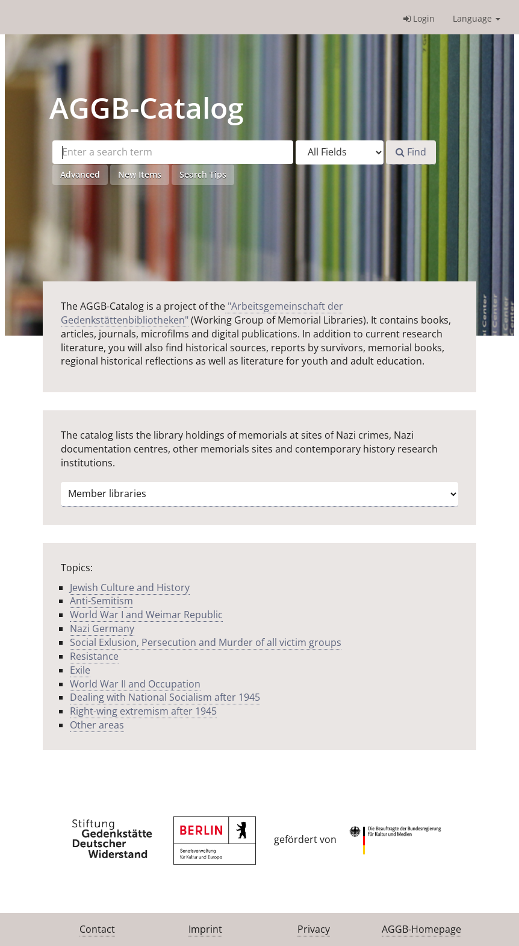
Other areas (97, 724)
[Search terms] (172, 152)
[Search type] (340, 152)
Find (411, 151)
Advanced (80, 174)
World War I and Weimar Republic (146, 614)
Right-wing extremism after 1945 (143, 711)
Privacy (313, 929)
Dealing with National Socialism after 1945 (165, 697)
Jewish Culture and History (130, 587)
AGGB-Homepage (421, 929)
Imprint (205, 929)
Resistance (94, 656)
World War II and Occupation (135, 684)
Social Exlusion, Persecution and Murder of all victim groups (205, 642)
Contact (97, 929)
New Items (139, 174)
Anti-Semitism (101, 600)
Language (476, 18)
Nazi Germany (102, 628)
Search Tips (202, 174)
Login (419, 18)
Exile (80, 670)
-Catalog (146, 107)
